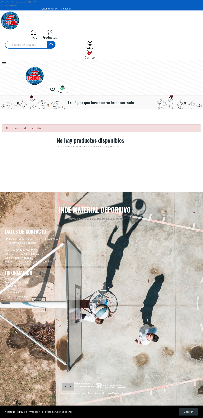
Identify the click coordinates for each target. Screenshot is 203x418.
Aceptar (188, 411)
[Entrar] (90, 44)
